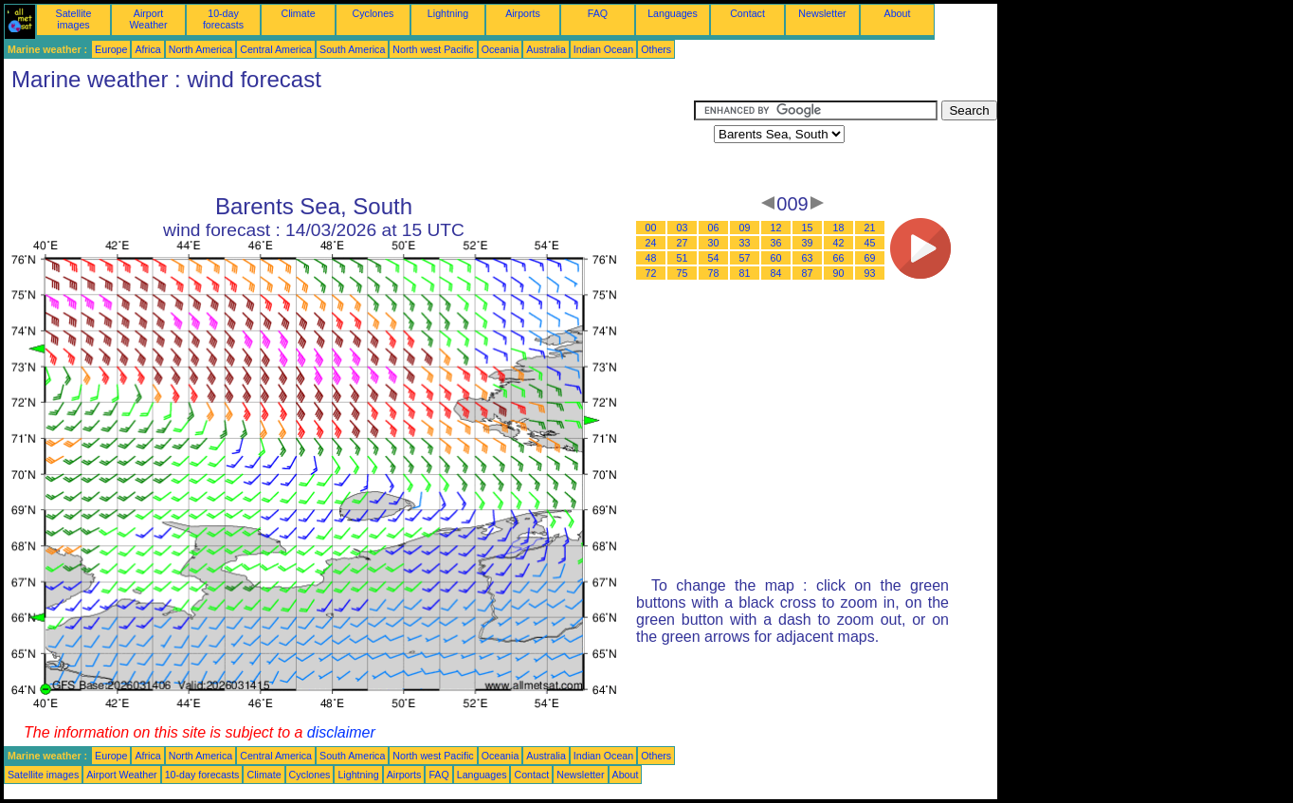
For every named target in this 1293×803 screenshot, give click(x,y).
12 (776, 227)
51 (682, 258)
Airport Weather (148, 19)
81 (745, 273)
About (897, 13)
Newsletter (822, 13)
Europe (111, 49)
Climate (298, 13)
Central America (276, 49)
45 (870, 242)
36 (776, 242)
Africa (147, 49)
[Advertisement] (349, 143)
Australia (545, 49)
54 (713, 258)
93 (870, 273)
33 (745, 242)
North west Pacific (432, 49)
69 (870, 258)
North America (201, 49)
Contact (747, 13)
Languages (672, 13)
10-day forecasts (223, 19)
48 (651, 258)
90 (839, 273)
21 (870, 227)
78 (713, 273)
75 (682, 273)
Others (656, 49)
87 (807, 273)
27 (682, 242)
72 (651, 273)
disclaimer (341, 732)
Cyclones (373, 13)
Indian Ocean (603, 49)
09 (745, 227)
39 (807, 242)
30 (713, 242)
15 (807, 227)
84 (776, 273)
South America (352, 49)
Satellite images (74, 19)
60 (776, 258)
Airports (522, 13)
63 (807, 258)
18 (839, 227)
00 (651, 227)
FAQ (598, 13)
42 (839, 242)
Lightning (448, 13)
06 (713, 227)
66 (839, 258)
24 (651, 242)
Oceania (500, 49)
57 (745, 258)
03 (682, 227)
